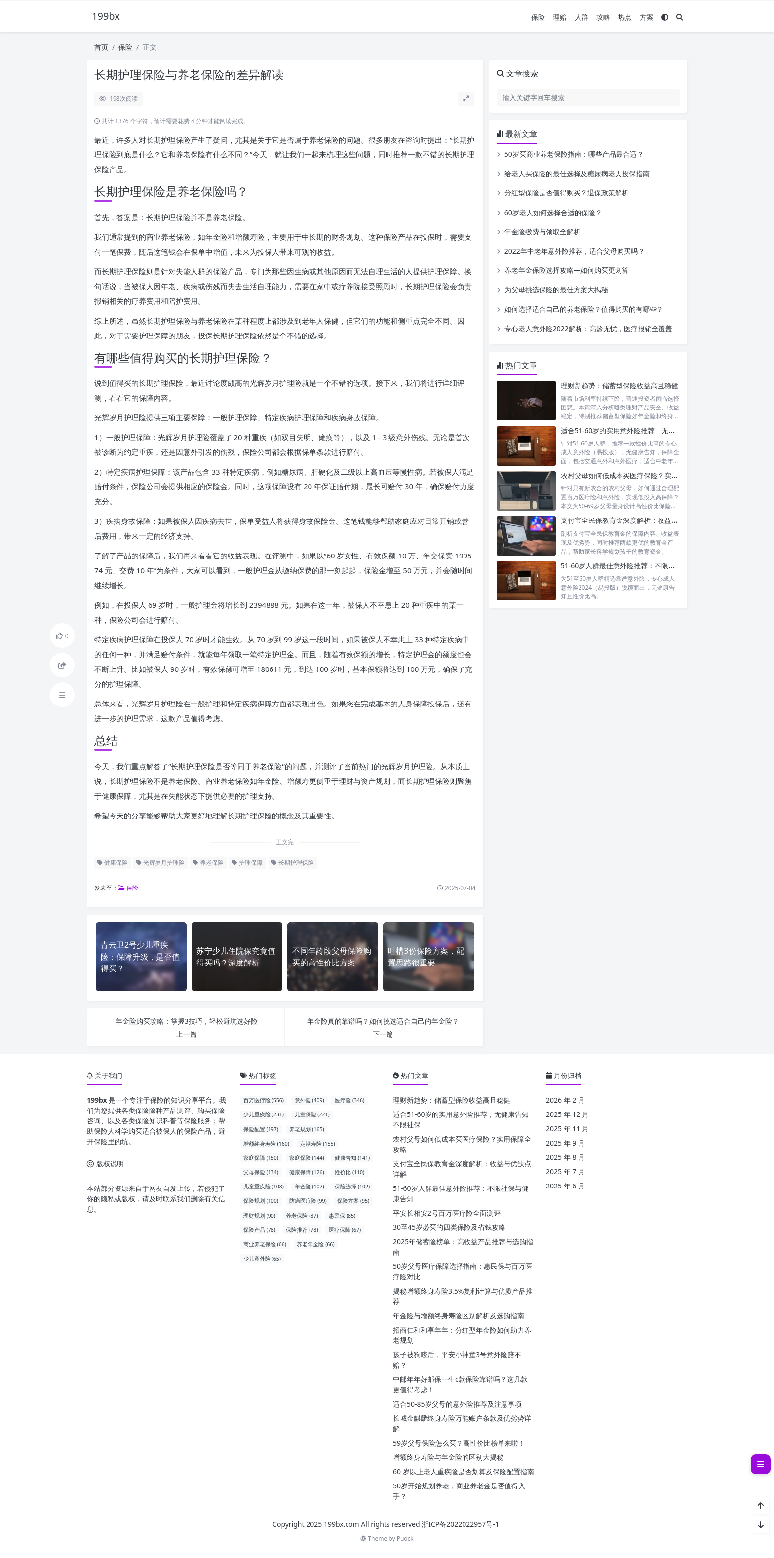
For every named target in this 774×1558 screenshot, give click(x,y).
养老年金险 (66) (315, 1244)
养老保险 (208, 862)
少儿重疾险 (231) (263, 1114)
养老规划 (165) (306, 1129)
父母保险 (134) (260, 1172)
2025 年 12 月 (567, 1114)
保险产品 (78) (259, 1229)
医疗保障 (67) (345, 1229)
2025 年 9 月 (565, 1143)
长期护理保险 (292, 862)
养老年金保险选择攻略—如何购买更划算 (566, 270)
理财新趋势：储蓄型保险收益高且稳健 (619, 385)
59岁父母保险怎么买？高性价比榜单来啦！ (459, 1442)
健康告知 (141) (352, 1157)
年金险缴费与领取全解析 (542, 231)
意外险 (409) (309, 1100)
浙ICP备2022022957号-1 (460, 1524)
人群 (581, 17)
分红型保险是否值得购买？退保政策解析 (566, 192)
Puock (405, 1538)
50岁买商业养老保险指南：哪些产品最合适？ (574, 154)
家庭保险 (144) (306, 1157)
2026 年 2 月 (565, 1100)
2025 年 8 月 (565, 1157)
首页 (101, 47)
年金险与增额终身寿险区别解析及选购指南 (458, 1315)
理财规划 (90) (259, 1215)
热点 (625, 17)
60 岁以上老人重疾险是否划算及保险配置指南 (463, 1471)
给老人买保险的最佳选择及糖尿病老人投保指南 (577, 173)
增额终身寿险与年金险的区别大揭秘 (448, 1457)
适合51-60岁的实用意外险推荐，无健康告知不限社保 (642, 430)
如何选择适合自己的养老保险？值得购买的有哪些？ (583, 309)
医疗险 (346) (349, 1100)
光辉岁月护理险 (160, 862)
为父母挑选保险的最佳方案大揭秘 (556, 289)
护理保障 (247, 862)
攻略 (603, 17)
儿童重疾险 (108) (263, 1186)
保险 (538, 17)
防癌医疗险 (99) (308, 1200)
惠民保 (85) (342, 1215)
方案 (647, 17)
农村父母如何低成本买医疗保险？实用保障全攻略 (637, 475)
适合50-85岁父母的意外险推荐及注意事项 (457, 1404)
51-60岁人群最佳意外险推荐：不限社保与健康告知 (639, 565)
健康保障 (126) (306, 1172)
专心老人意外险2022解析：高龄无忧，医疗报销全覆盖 (588, 328)
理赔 (560, 17)
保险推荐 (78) (302, 1229)
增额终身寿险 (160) (266, 1143)
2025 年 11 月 (567, 1128)
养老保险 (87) (302, 1215)
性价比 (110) (349, 1172)
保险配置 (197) (260, 1129)
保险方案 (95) (353, 1200)
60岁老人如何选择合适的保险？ (553, 212)
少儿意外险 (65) (262, 1258)
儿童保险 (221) (312, 1114)
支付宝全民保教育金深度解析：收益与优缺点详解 (637, 520)
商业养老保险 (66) (264, 1244)
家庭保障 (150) (260, 1157)
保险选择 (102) (352, 1186)
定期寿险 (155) (317, 1143)
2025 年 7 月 (565, 1171)
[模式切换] (665, 17)
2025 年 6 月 (565, 1185)
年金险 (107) (309, 1186)
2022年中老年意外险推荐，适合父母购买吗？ (574, 251)
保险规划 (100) (260, 1200)
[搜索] (679, 17)
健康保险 (112, 862)
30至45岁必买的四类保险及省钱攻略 (449, 1227)
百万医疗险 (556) (263, 1100)
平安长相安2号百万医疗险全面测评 (447, 1213)
